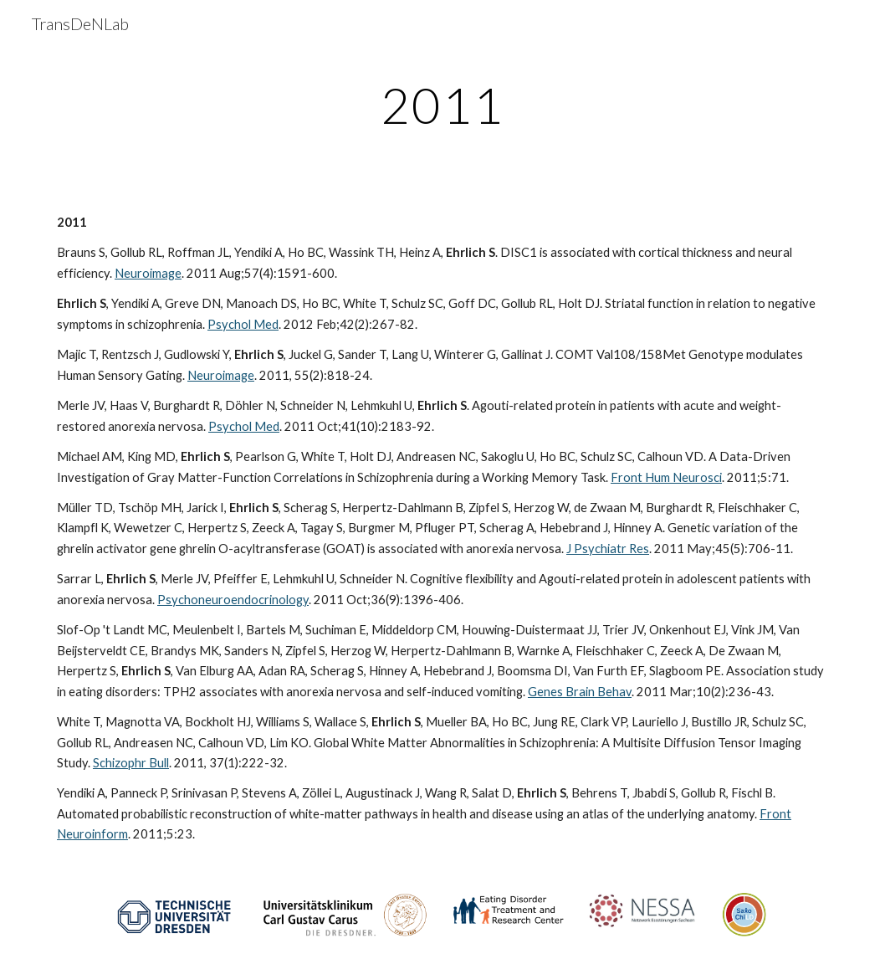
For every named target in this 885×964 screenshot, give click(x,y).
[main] (442, 104)
